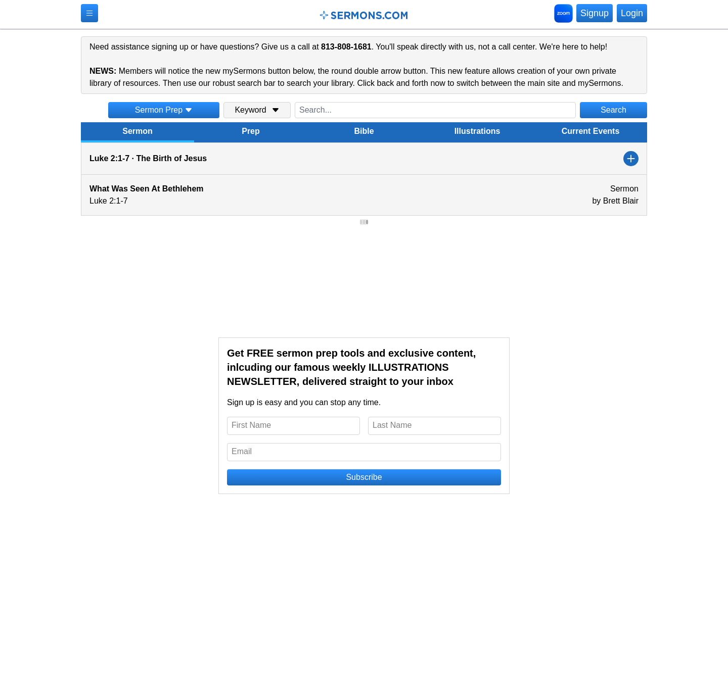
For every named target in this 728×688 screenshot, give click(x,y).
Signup (594, 13)
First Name (251, 425)
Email (242, 451)
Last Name (392, 425)
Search (613, 110)
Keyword (257, 110)
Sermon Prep (164, 110)
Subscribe (364, 477)
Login (632, 13)
